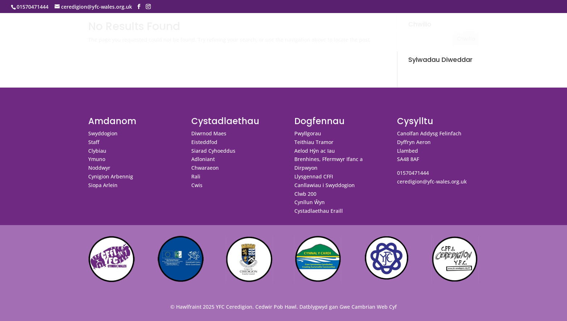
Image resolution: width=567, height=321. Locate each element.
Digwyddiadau (249, 32)
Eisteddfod (204, 142)
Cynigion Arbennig (110, 176)
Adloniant (203, 159)
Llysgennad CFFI (313, 176)
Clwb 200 (305, 193)
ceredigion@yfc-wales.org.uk (432, 181)
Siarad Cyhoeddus (213, 150)
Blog (507, 32)
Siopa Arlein (103, 185)
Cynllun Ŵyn (309, 202)
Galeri (386, 32)
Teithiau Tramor (313, 142)
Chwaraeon (205, 167)
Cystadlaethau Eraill (318, 210)
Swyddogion (103, 133)
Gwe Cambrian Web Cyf (368, 306)
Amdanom (200, 32)
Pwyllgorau (307, 133)
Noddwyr (99, 167)
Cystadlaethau (297, 32)
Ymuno (96, 159)
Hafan (169, 32)
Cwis (196, 185)
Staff (93, 142)
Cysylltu (420, 32)
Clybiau (97, 150)
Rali (195, 176)
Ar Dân (483, 32)
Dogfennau (347, 32)
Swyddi (531, 32)
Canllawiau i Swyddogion (324, 185)
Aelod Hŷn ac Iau (314, 150)
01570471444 (413, 172)
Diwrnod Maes (208, 133)
